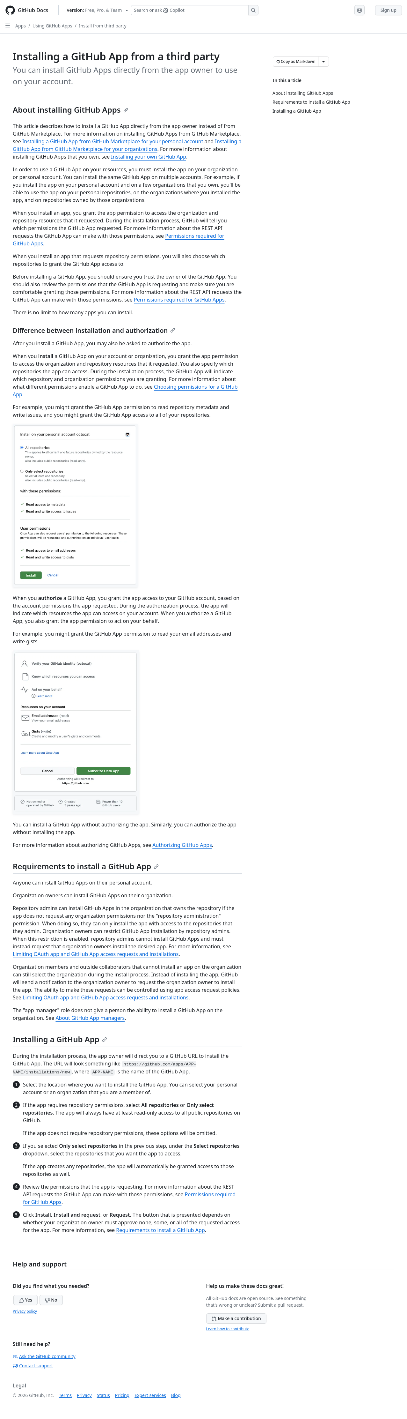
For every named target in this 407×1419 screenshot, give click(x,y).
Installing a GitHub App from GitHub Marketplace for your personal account (112, 141)
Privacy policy (25, 1311)
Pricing (122, 1395)
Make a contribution (236, 1318)
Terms (65, 1395)
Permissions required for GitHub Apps (179, 299)
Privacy (84, 1395)
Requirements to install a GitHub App (86, 866)
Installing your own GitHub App (148, 156)
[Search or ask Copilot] (194, 10)
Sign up (388, 10)
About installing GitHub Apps (70, 109)
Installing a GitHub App (60, 1039)
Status (103, 1395)
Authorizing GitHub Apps (182, 844)
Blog (176, 1395)
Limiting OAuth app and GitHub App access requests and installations (95, 954)
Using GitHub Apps (52, 26)
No (51, 1300)
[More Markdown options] (323, 61)
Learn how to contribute (228, 1329)
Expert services (150, 1395)
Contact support (33, 1366)
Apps (20, 26)
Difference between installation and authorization (94, 330)
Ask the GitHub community (44, 1356)
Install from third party (103, 26)
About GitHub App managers (90, 1017)
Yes (25, 1300)
